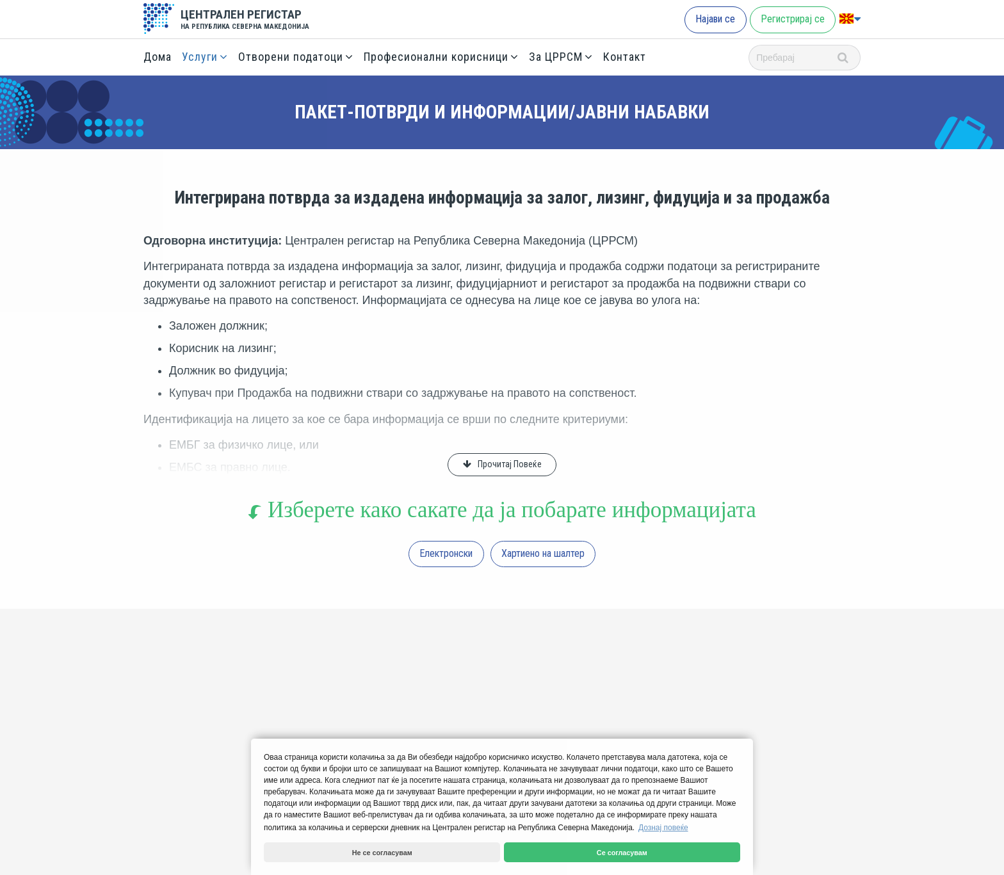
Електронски (446, 553)
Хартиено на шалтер (543, 553)
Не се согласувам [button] (382, 852)
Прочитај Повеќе (510, 464)
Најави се (715, 19)
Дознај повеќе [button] (663, 827)
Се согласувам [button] (622, 852)
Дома (157, 56)
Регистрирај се (793, 19)
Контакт (624, 56)
